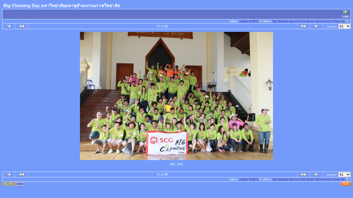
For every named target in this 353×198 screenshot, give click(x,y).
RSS (346, 183)
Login (345, 14)
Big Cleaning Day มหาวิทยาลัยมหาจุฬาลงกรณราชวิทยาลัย (310, 21)
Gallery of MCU (251, 21)
